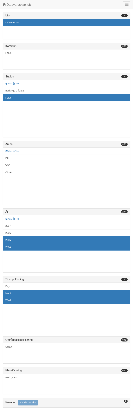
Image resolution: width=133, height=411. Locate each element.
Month (8, 293)
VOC (8, 165)
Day (7, 286)
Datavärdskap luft (17, 4)
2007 (8, 225)
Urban (8, 346)
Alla (9, 83)
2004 (8, 247)
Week (8, 300)
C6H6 (8, 172)
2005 (8, 240)
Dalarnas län (12, 22)
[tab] (66, 402)
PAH (7, 158)
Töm (16, 83)
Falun (8, 53)
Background (11, 377)
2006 (8, 233)
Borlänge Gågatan (15, 90)
